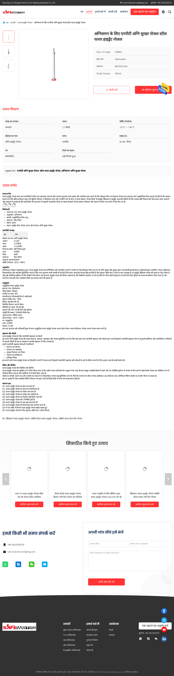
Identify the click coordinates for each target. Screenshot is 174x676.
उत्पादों (89, 11)
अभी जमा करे (106, 581)
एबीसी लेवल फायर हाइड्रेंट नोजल (44, 418)
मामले (111, 630)
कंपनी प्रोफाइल (91, 630)
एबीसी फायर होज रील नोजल (70, 418)
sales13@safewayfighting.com (21, 552)
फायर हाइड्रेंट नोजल (25, 23)
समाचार (112, 635)
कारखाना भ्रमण (92, 635)
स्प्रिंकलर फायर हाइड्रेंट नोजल (17, 418)
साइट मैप (89, 645)
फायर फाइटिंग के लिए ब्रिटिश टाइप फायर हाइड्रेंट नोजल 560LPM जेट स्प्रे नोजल (106, 497)
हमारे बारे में (100, 11)
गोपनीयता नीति (41, 672)
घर (82, 11)
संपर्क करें (112, 11)
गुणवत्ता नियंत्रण (92, 640)
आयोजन (124, 11)
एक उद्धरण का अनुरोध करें (145, 12)
